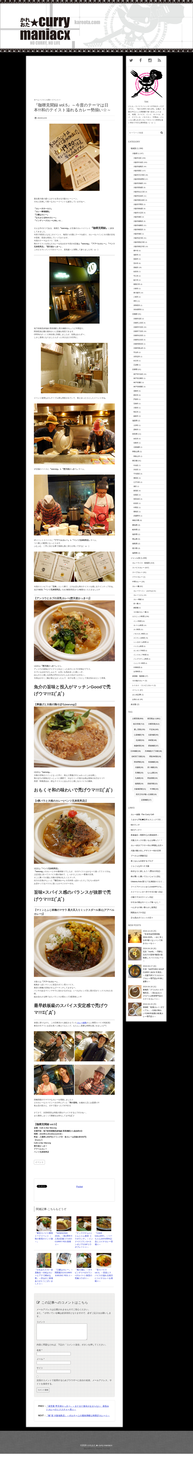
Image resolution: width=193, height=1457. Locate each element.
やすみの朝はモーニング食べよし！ (146, 902)
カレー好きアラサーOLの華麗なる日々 (147, 845)
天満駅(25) (139, 773)
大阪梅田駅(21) (140, 789)
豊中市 (135, 250)
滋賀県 (135, 421)
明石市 (135, 412)
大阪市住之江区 (139, 192)
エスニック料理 (138, 616)
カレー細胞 (81, 1023)
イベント (39, 1162)
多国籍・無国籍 (138, 676)
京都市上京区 (138, 323)
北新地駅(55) (153, 735)
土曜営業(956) (137, 719)
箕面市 (135, 259)
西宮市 (135, 395)
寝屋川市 (136, 284)
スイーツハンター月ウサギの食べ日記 (147, 892)
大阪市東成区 (138, 208)
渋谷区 (135, 469)
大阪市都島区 (138, 221)
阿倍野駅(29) (139, 762)
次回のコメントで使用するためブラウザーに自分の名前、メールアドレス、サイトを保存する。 (74, 1385)
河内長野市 (137, 309)
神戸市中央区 (138, 374)
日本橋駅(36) (136, 751)
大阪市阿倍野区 (139, 179)
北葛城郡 (136, 447)
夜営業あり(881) (153, 719)
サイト (40, 1371)
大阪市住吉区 (138, 196)
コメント (41, 1322)
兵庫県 (135, 369)
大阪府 (135, 153)
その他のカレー (138, 681)
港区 (135, 486)
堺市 (135, 301)
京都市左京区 (138, 340)
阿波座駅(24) (152, 778)
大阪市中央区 (138, 162)
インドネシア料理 (139, 655)
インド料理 (137, 621)
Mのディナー (136, 830)
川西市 (135, 408)
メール (40, 1362)
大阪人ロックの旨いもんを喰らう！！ (147, 840)
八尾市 (135, 297)
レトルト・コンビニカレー (142, 685)
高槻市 (135, 267)
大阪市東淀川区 (139, 246)
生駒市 (135, 443)
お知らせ (135, 699)
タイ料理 (136, 629)
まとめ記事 (136, 695)
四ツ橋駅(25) (152, 767)
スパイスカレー (138, 568)
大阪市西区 (137, 170)
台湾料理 (136, 671)
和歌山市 (136, 456)
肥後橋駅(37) (153, 746)
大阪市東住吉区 (139, 200)
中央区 (135, 465)
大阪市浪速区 (138, 183)
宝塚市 (135, 403)
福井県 (135, 534)
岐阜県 (135, 530)
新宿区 (135, 490)
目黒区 (135, 495)
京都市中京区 (138, 327)
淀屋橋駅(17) (146, 800)
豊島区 (135, 511)
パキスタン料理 (139, 634)
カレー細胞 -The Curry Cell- (142, 814)
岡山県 (135, 539)
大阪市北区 (137, 158)
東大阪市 (136, 293)
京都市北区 (137, 318)
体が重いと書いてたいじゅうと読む (146, 876)
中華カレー (136, 582)
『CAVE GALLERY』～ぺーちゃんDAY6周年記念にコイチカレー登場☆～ (104, 1238)
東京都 (135, 461)
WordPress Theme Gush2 (96, 1452)
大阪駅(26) (139, 767)
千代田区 (136, 474)
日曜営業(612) (153, 724)
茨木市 (135, 263)
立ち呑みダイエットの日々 (142, 918)
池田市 (135, 255)
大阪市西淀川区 (139, 242)
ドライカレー (137, 577)
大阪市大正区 (138, 213)
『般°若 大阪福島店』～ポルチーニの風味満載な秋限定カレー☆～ (78, 1419)
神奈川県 (135, 520)
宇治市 (135, 352)
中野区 (135, 507)
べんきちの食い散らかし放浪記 (144, 907)
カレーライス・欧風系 (141, 563)
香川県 (135, 548)
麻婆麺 (135, 608)
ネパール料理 (138, 625)
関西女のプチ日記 (138, 912)
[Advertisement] (74, 75)
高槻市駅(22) (152, 784)
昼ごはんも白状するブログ (142, 861)
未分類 (133, 704)
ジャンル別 (135, 558)
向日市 (135, 361)
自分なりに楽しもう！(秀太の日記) (145, 871)
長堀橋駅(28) (153, 762)
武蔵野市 (136, 516)
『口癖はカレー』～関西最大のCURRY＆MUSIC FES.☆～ (64, 1273)
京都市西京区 (138, 344)
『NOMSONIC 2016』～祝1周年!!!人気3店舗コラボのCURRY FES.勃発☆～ (63, 1238)
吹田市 (135, 271)
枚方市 (135, 280)
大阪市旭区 (137, 234)
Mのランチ (135, 825)
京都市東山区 (138, 348)
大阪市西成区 (138, 187)
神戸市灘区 (137, 382)
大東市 (135, 288)
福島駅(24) (139, 784)
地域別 (133, 148)
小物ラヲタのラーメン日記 (142, 897)
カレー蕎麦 (137, 599)
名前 (39, 1353)
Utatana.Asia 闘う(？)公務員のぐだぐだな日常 (150, 881)
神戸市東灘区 (138, 386)
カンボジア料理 (139, 650)
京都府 (135, 314)
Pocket (79, 1187)
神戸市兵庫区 (138, 378)
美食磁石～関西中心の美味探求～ (145, 835)
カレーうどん (138, 595)
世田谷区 (136, 499)
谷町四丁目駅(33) (138, 756)
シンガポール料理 (139, 642)
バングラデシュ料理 (140, 659)
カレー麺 (135, 586)
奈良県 (135, 434)
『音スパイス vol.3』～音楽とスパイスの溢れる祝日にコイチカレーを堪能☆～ (104, 1275)
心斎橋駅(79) (139, 735)
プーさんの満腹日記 (139, 856)
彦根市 (135, 429)
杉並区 (135, 503)
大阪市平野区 (138, 204)
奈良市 (135, 438)
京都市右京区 (138, 335)
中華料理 (136, 667)
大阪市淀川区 (138, 238)
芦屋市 (135, 399)
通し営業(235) (139, 729)
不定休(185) (154, 729)
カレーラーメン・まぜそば (143, 591)
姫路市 (135, 416)
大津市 (135, 425)
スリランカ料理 (139, 638)
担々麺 (135, 603)
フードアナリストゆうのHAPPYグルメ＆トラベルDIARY (155, 887)
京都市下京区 (138, 331)
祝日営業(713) (138, 724)
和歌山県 (135, 451)
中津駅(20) (154, 789)
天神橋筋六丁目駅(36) (153, 751)
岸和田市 (136, 305)
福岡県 (135, 553)
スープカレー (137, 572)
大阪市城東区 (138, 225)
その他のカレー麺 (139, 612)
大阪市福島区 (138, 166)
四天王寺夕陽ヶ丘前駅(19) (146, 794)
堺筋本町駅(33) (155, 756)
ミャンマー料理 (139, 663)
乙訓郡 (135, 365)
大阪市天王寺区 (139, 175)
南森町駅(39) (139, 746)
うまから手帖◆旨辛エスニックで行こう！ (148, 819)
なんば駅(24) (152, 773)
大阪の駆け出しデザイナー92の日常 (146, 851)
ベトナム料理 (138, 646)
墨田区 (135, 478)
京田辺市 (136, 356)
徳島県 (135, 544)
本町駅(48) (152, 740)
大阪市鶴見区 (138, 229)
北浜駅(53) (140, 740)
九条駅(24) (139, 778)
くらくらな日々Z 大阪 (140, 866)
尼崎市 (135, 391)
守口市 (135, 276)
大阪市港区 (137, 217)
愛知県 (135, 525)
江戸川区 (136, 482)
